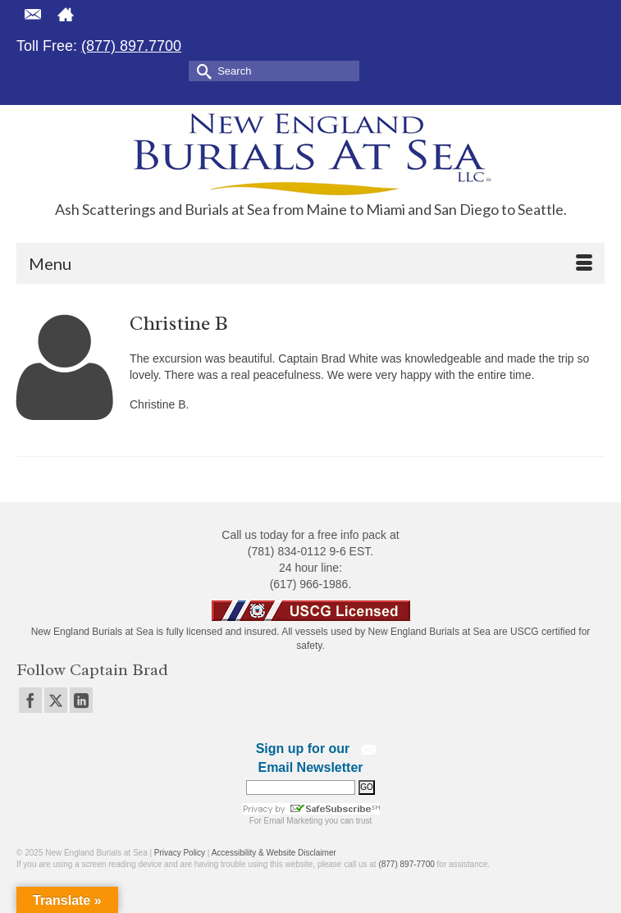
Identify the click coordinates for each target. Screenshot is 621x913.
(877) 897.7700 (131, 46)
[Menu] (310, 263)
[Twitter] (55, 700)
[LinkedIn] (81, 700)
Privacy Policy (179, 852)
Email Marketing (293, 820)
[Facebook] (30, 700)
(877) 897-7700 (406, 864)
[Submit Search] (201, 70)
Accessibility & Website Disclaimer (274, 852)
